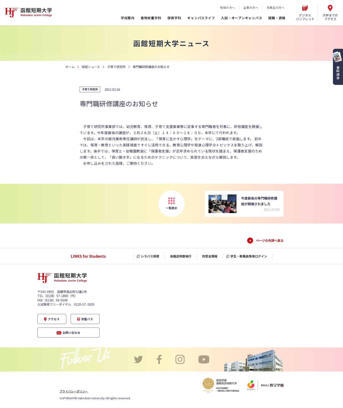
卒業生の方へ (276, 7)
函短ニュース (91, 67)
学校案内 (128, 18)
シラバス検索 (150, 256)
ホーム (70, 67)
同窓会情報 (209, 256)
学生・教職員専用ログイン (248, 256)
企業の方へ (250, 7)
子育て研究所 (116, 67)
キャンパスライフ (201, 18)
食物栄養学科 (151, 18)
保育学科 (174, 18)
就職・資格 (276, 18)
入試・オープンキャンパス (241, 18)
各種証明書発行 (180, 256)
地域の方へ (227, 7)
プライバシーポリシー (74, 391)
